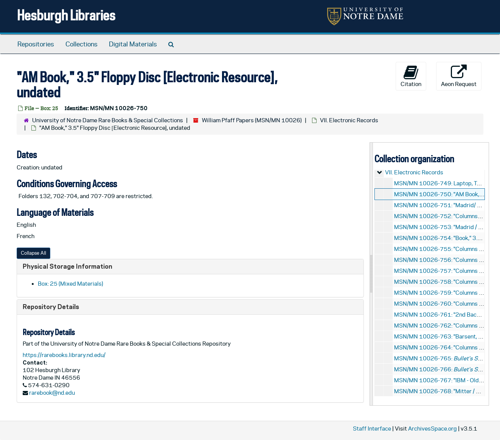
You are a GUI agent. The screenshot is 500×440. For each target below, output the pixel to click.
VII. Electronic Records (349, 120)
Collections (81, 44)
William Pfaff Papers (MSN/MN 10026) (252, 120)
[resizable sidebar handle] (371, 274)
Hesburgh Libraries (66, 14)
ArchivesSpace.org (432, 428)
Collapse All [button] (33, 253)
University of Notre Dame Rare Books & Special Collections (107, 120)
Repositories (35, 44)
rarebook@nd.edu (52, 392)
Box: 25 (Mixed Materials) (70, 283)
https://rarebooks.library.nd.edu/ (64, 355)
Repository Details (51, 306)
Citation (411, 76)
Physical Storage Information (67, 266)
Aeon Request (459, 76)
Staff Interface (372, 428)
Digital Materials (133, 44)
